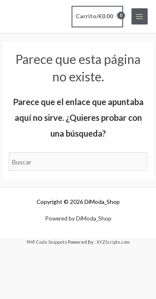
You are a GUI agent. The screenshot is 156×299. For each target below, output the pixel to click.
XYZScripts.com (113, 242)
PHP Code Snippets (47, 242)
